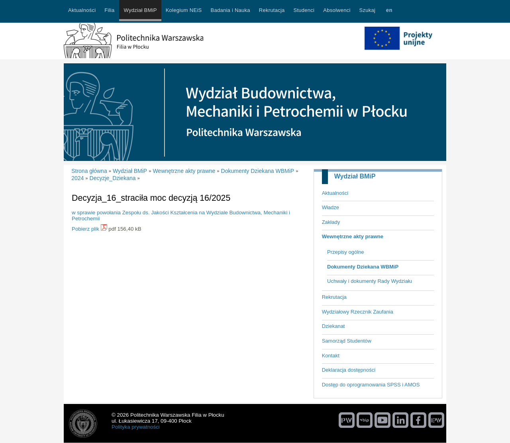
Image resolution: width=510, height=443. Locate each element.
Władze (330, 207)
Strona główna (89, 171)
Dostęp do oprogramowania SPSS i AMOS (371, 385)
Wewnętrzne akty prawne (352, 236)
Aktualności (335, 193)
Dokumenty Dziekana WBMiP (362, 267)
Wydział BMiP (355, 176)
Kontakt (330, 356)
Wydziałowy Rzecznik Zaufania (357, 312)
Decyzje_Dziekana (113, 178)
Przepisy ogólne (345, 252)
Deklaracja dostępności (348, 370)
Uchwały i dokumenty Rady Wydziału (369, 281)
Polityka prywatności (136, 427)
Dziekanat (333, 326)
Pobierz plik (85, 229)
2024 (77, 178)
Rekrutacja (334, 297)
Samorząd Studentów (346, 341)
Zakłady (331, 222)
